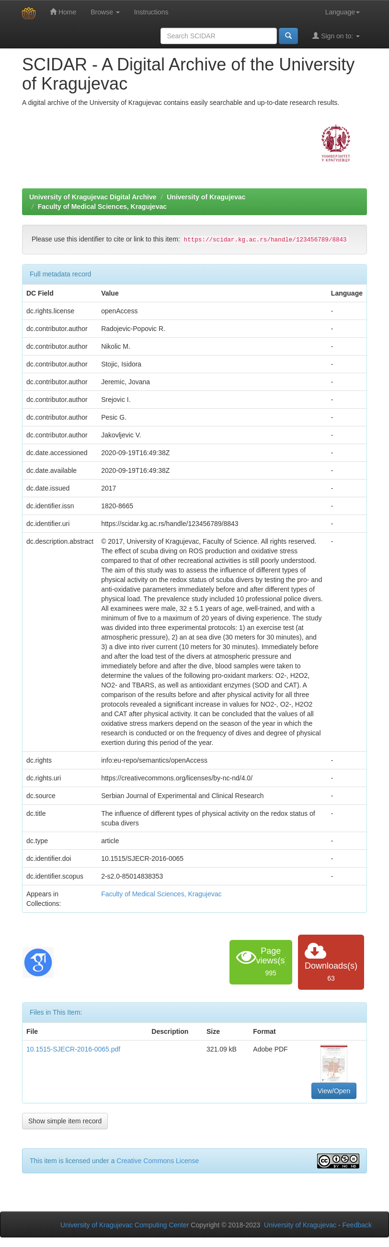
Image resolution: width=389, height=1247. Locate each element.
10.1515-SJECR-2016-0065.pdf (73, 1049)
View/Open (334, 1091)
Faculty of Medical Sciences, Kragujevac (102, 206)
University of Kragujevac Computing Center (124, 1225)
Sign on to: (336, 36)
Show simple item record (65, 1121)
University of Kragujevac (206, 197)
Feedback (357, 1225)
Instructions (151, 12)
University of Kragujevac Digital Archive (93, 197)
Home (63, 12)
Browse (105, 12)
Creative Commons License (157, 1161)
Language (342, 12)
